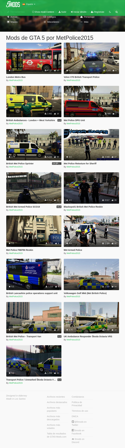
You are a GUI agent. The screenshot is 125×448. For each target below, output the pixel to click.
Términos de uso (80, 411)
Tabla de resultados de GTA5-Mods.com (56, 435)
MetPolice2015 (16, 80)
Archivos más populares (53, 409)
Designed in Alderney (16, 395)
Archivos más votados (53, 426)
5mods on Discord (78, 440)
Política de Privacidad (77, 404)
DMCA (75, 416)
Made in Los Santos (16, 399)
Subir (62, 12)
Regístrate (97, 12)
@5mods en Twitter (79, 423)
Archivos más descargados (53, 418)
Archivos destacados (57, 402)
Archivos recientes (56, 397)
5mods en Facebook (78, 432)
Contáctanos (78, 397)
